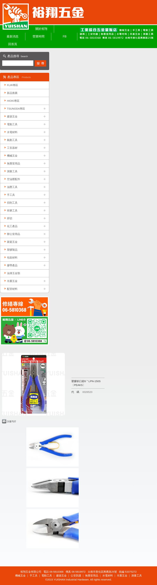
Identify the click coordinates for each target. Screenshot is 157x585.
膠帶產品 (12, 265)
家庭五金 (12, 241)
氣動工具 (12, 139)
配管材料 (12, 288)
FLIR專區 (12, 85)
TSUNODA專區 (16, 108)
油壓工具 (12, 186)
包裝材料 (12, 257)
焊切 (9, 218)
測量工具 (12, 171)
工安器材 (12, 147)
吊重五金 (12, 281)
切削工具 (12, 202)
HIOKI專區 (13, 100)
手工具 (11, 194)
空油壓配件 (13, 179)
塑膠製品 (12, 249)
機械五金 (12, 155)
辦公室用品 (13, 234)
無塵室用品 (13, 163)
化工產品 (12, 226)
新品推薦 (12, 92)
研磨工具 (12, 210)
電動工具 (12, 124)
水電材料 (12, 132)
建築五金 (12, 116)
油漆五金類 (13, 273)
